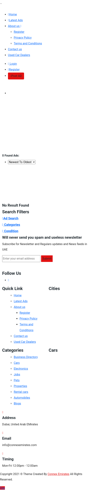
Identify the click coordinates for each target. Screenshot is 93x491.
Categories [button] (11, 225)
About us (14, 26)
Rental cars (21, 392)
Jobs (17, 374)
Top (2, 488)
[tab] (46, 218)
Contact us (15, 49)
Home (12, 14)
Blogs (17, 403)
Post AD (16, 76)
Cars (17, 363)
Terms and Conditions (28, 43)
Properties (20, 386)
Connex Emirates (58, 474)
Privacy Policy (23, 37)
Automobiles (22, 397)
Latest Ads (15, 20)
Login (12, 63)
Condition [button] (10, 231)
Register (19, 32)
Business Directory (26, 357)
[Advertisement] (46, 126)
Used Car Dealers (19, 55)
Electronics (21, 368)
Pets (17, 380)
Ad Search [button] (10, 218)
